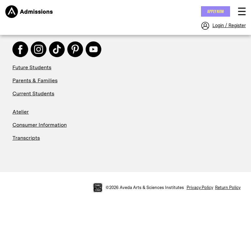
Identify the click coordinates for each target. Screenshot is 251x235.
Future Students (31, 67)
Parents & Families (35, 80)
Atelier (20, 112)
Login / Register (229, 25)
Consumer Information (39, 125)
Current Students (33, 93)
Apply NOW (215, 11)
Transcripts (26, 138)
